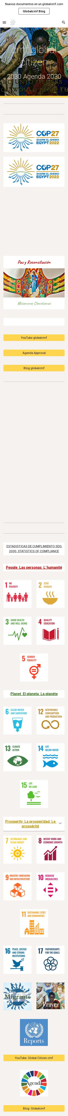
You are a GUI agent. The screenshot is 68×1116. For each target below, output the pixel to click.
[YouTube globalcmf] (34, 338)
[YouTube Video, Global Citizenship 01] (34, 408)
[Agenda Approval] (34, 353)
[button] (4, 22)
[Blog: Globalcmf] (34, 1108)
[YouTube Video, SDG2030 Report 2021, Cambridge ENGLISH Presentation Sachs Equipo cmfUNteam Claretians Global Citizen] (34, 495)
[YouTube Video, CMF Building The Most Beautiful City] (34, 221)
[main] (34, 62)
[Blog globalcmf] (34, 368)
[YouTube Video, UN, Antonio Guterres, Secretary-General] (34, 451)
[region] (34, 8)
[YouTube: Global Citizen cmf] (34, 1058)
